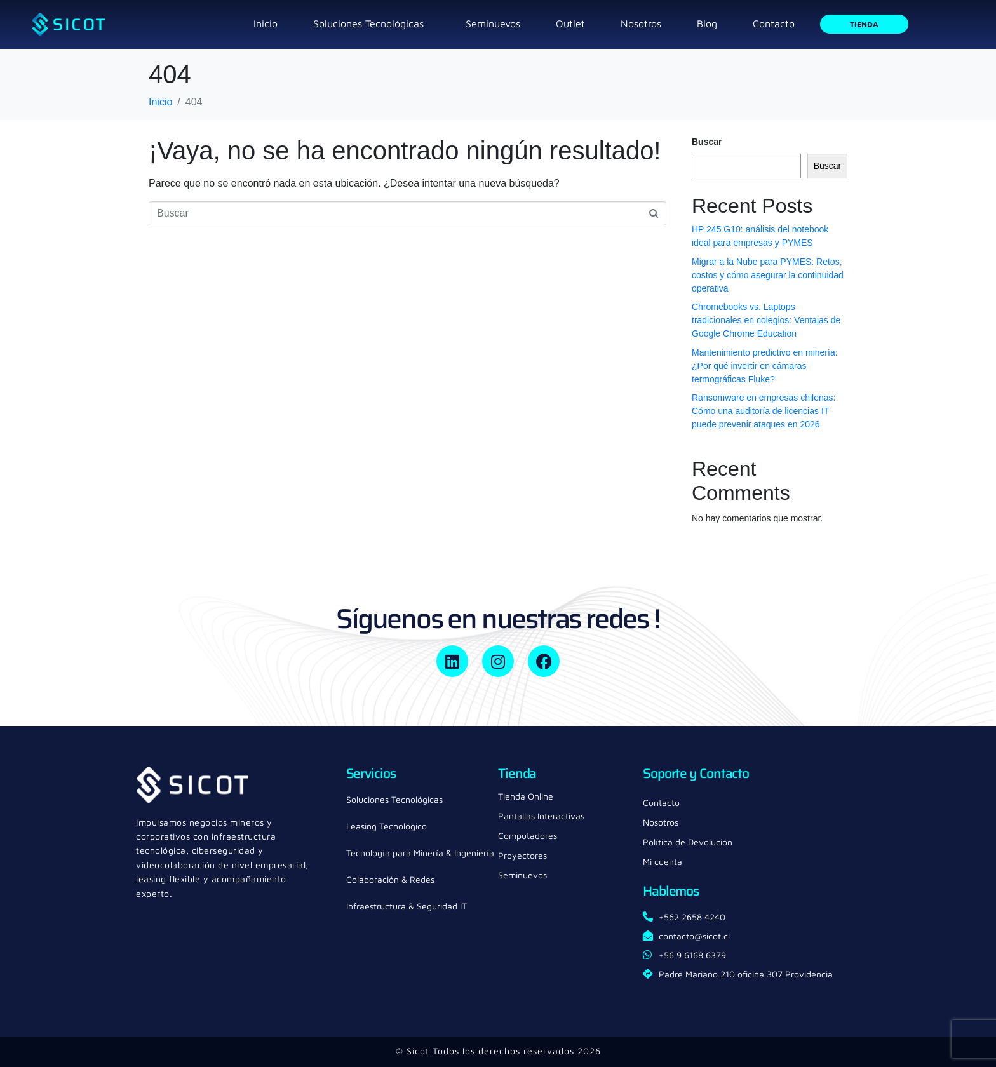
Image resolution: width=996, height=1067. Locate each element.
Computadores (527, 835)
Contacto (774, 23)
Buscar (707, 142)
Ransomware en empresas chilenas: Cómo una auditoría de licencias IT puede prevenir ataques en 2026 (763, 411)
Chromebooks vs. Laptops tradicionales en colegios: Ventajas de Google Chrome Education (766, 320)
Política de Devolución (687, 841)
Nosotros (641, 23)
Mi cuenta (662, 861)
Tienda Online (525, 796)
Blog (707, 23)
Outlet (570, 23)
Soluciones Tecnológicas (368, 23)
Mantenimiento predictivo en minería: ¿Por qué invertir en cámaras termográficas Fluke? (765, 365)
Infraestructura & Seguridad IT (406, 906)
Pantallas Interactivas (541, 815)
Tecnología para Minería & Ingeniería (420, 852)
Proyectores (522, 855)
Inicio (265, 23)
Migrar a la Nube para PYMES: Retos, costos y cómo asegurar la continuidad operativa (768, 275)
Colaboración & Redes (390, 879)
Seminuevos (493, 23)
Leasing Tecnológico (386, 826)
